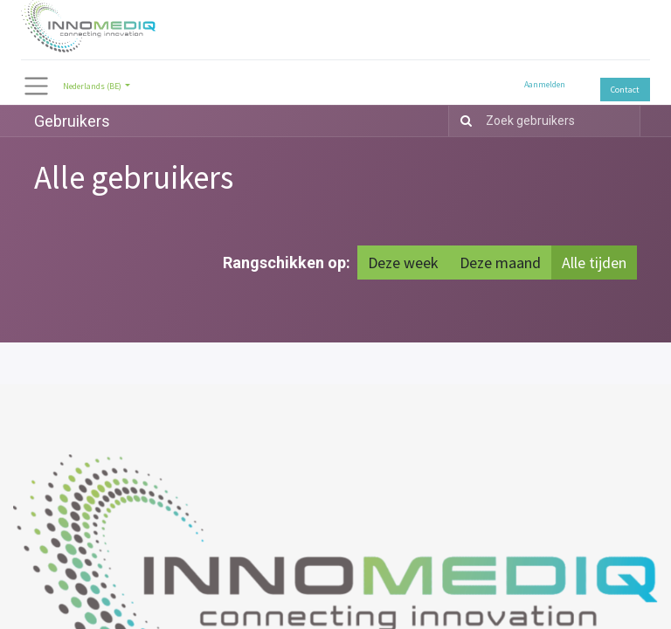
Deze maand (500, 262)
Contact (625, 89)
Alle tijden (594, 262)
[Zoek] (462, 121)
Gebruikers (72, 121)
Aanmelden (544, 84)
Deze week (403, 262)
